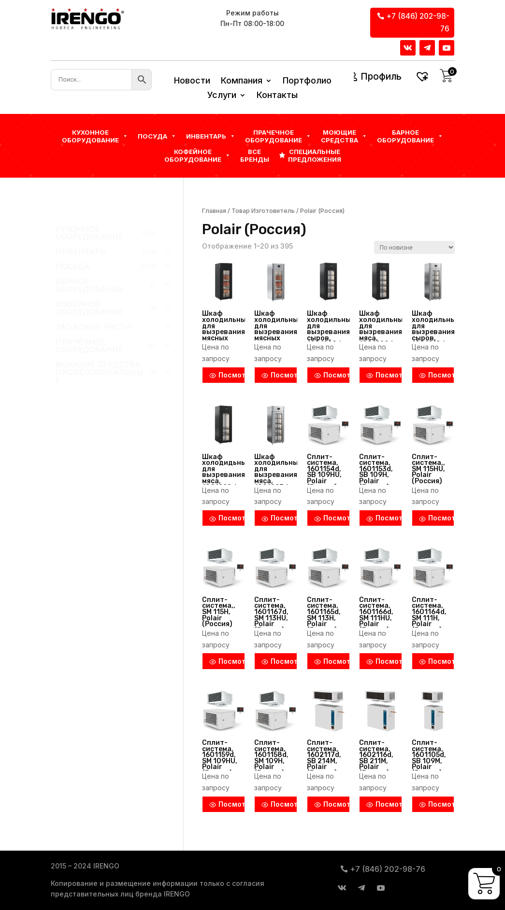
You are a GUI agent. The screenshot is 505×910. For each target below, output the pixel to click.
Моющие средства (344, 136)
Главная (214, 210)
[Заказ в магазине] (414, 247)
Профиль (381, 76)
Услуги (221, 96)
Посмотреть (227, 375)
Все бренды (254, 155)
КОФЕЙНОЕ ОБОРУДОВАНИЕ (197, 155)
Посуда (157, 136)
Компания (241, 81)
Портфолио (307, 81)
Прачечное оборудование (278, 136)
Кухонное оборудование (95, 136)
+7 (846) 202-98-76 (418, 22)
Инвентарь (210, 136)
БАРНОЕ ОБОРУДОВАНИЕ (410, 136)
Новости (192, 81)
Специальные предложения (314, 155)
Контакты (277, 96)
